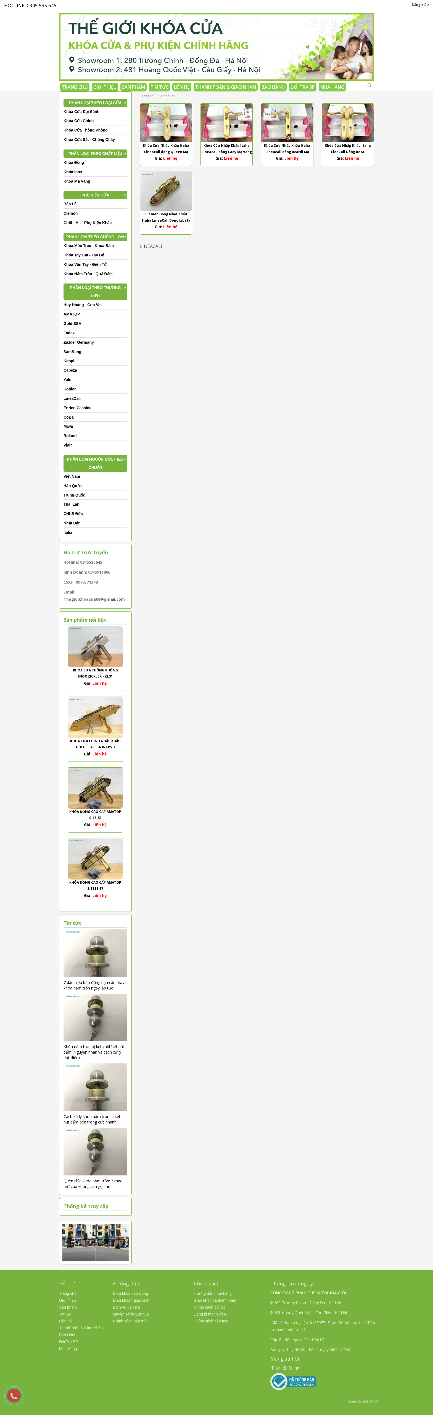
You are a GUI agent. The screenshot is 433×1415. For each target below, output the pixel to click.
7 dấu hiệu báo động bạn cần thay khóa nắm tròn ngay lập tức (94, 985)
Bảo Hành (273, 87)
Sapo (373, 1401)
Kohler (70, 389)
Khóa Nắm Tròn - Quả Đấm (88, 274)
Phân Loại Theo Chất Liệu (95, 153)
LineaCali (72, 398)
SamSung (72, 352)
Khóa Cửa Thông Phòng (86, 130)
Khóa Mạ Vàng (77, 181)
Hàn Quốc (73, 486)
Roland (70, 436)
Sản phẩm (133, 87)
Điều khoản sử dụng (130, 1293)
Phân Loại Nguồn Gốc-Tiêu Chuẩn (95, 463)
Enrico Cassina (77, 408)
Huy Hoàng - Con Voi (83, 305)
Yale (67, 379)
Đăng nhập (420, 4)
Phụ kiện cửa (95, 195)
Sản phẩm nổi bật (85, 619)
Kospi (69, 361)
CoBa (69, 417)
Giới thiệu (105, 87)
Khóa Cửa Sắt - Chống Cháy (89, 139)
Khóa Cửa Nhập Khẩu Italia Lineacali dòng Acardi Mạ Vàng (287, 152)
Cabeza (70, 370)
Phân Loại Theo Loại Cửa (95, 103)
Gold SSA (72, 323)
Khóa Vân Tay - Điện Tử (85, 264)
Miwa (68, 426)
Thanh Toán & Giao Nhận (225, 87)
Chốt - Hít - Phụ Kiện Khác (88, 222)
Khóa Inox (73, 172)
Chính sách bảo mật (130, 1321)
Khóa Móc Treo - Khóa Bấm (89, 245)
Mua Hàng (332, 87)
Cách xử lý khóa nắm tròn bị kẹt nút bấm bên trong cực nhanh (92, 1119)
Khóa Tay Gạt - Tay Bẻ (84, 255)
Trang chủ (75, 87)
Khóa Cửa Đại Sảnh (81, 111)
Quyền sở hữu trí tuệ (131, 1314)
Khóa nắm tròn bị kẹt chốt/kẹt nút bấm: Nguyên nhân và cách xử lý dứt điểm (94, 1052)
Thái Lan (72, 504)
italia (68, 532)
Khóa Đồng (74, 162)
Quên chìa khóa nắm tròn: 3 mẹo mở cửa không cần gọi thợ (93, 1183)
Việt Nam (72, 476)
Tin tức (159, 87)
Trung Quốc (74, 495)
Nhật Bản (72, 523)
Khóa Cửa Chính (79, 121)
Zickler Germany (79, 342)
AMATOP (72, 314)
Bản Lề (70, 204)
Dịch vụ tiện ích (126, 1307)
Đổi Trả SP (303, 87)
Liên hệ (182, 87)
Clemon (71, 213)
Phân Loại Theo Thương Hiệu (95, 291)
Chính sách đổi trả (209, 1307)
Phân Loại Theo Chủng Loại (95, 237)
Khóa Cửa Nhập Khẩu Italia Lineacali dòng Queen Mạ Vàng (166, 152)
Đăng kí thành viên (210, 1314)
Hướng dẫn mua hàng (213, 1293)
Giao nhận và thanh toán (215, 1300)
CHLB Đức (73, 513)
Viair (68, 445)
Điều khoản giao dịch (131, 1300)
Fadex (69, 333)
